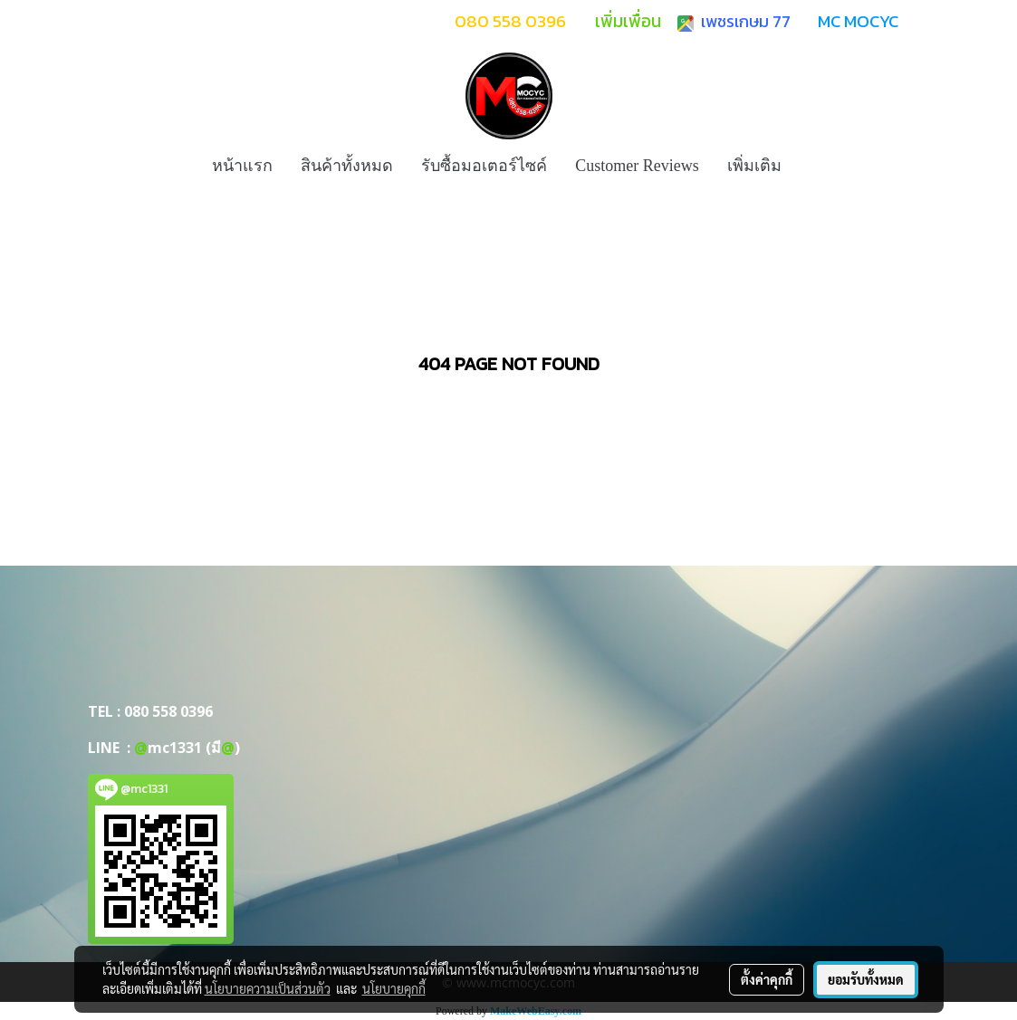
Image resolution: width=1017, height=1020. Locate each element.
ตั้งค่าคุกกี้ (766, 979)
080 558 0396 (168, 711)
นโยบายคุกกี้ (394, 988)
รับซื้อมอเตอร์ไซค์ (484, 166)
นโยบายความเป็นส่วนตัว (268, 988)
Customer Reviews (637, 166)
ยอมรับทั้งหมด (866, 979)
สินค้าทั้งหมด (347, 166)
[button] (811, 165)
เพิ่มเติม (754, 166)
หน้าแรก (242, 166)
